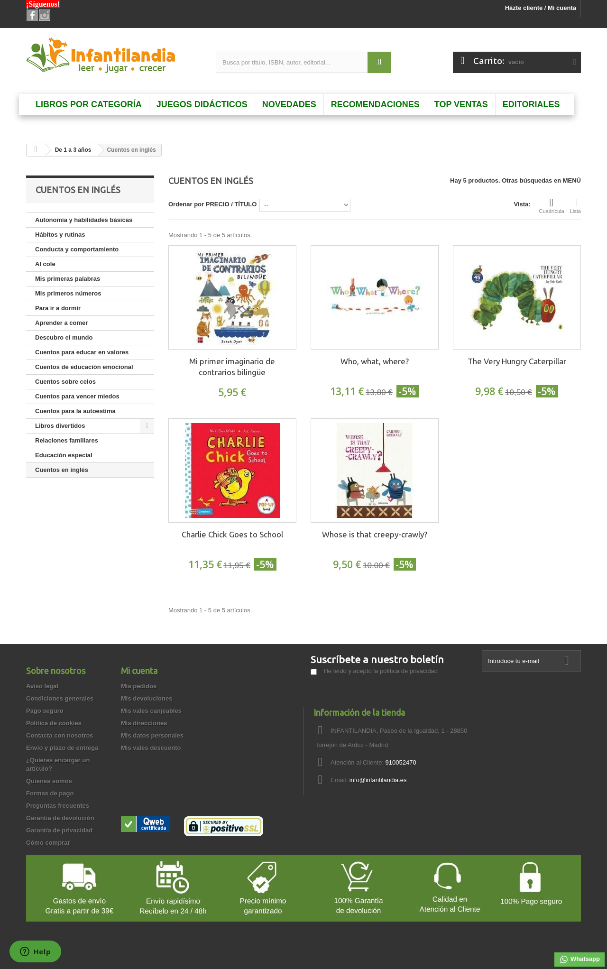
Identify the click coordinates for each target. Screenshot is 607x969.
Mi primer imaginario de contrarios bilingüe (232, 367)
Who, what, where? (374, 361)
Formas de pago (50, 793)
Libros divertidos (60, 425)
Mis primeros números (68, 293)
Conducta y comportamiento (77, 249)
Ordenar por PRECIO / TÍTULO (212, 204)
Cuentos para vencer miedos (77, 396)
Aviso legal (42, 686)
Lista (575, 205)
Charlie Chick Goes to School (232, 534)
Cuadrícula (551, 205)
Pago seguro (45, 710)
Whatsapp (579, 959)
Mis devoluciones (146, 698)
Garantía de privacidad (59, 830)
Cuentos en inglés (61, 469)
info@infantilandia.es (378, 780)
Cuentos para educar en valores (82, 352)
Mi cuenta (139, 670)
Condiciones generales (59, 698)
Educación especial (63, 455)
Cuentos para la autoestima (75, 411)
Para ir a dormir (58, 308)
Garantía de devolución (60, 817)
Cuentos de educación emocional (84, 366)
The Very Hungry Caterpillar (517, 361)
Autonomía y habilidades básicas (83, 219)
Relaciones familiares (66, 440)
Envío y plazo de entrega (62, 747)
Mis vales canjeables (151, 710)
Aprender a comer (61, 322)
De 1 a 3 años (73, 150)
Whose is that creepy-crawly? (374, 534)
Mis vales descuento (151, 747)
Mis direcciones (144, 723)
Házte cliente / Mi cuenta (540, 7)
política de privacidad (409, 670)
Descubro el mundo (63, 337)
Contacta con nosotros (59, 735)
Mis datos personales (152, 735)
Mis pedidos (138, 686)
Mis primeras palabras (67, 278)
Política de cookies (54, 723)
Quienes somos (49, 780)
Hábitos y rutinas (60, 234)
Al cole (45, 264)
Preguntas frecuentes (57, 805)
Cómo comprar (48, 842)
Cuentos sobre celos (65, 381)
